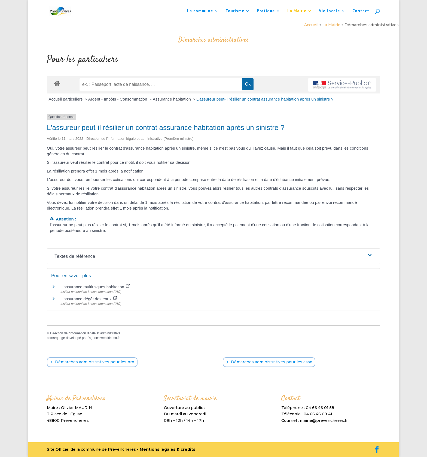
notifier (163, 162)
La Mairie (296, 11)
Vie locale (329, 11)
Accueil (311, 24)
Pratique (266, 11)
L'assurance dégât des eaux (88, 298)
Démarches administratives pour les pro (94, 361)
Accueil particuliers (66, 99)
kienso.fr (113, 338)
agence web (97, 338)
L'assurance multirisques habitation (95, 287)
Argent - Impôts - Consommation (118, 99)
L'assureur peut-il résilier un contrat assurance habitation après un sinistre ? (264, 99)
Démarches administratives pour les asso (271, 361)
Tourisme (234, 11)
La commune (200, 11)
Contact (360, 11)
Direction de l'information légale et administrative (85, 333)
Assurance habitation (172, 99)
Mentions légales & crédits (167, 449)
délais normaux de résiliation (73, 194)
